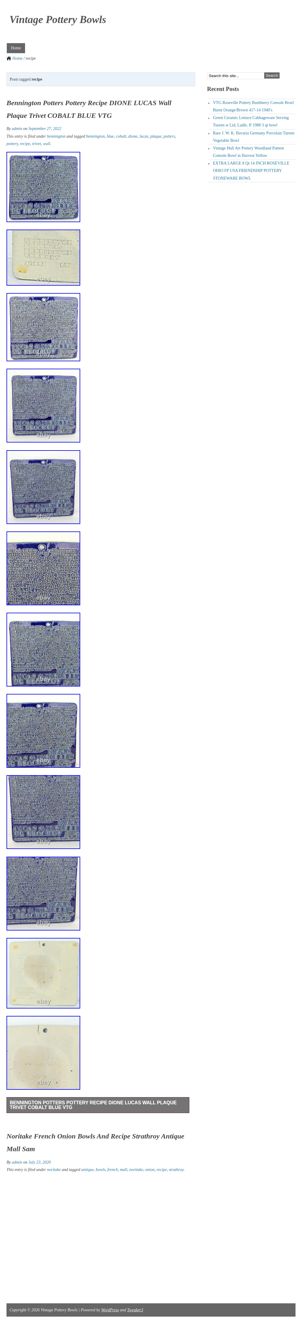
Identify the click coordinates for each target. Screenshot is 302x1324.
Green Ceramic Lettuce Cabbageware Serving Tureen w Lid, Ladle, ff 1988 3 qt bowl (251, 121)
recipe (25, 143)
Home (16, 48)
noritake (54, 1169)
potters (169, 136)
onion (150, 1169)
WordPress (110, 1310)
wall (46, 143)
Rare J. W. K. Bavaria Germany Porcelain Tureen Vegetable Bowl (253, 137)
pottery (12, 143)
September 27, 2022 (44, 128)
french (112, 1169)
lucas (143, 136)
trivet (36, 143)
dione (132, 136)
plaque (156, 136)
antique (87, 1169)
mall (123, 1169)
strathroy (176, 1169)
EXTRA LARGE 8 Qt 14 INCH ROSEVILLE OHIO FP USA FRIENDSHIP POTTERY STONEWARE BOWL (251, 170)
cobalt (121, 136)
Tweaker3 (135, 1310)
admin (17, 128)
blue (110, 136)
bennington (56, 136)
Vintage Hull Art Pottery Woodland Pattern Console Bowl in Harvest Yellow (248, 152)
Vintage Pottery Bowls (57, 19)
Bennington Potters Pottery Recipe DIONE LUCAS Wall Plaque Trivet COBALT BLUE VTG (93, 1105)
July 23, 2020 (39, 1162)
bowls (101, 1169)
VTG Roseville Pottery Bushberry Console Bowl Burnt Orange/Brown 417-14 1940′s (253, 106)
